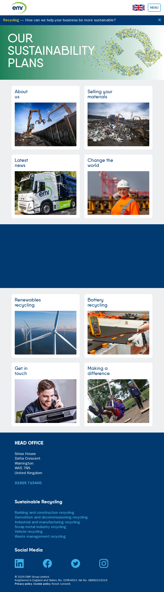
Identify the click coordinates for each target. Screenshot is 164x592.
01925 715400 (28, 483)
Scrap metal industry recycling (40, 527)
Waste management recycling (40, 537)
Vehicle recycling (29, 532)
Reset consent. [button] (61, 584)
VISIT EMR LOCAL (33, 270)
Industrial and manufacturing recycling (47, 523)
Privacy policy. (23, 584)
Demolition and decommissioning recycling (51, 518)
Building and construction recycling (44, 513)
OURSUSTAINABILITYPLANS (51, 50)
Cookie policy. (42, 584)
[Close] (158, 19)
